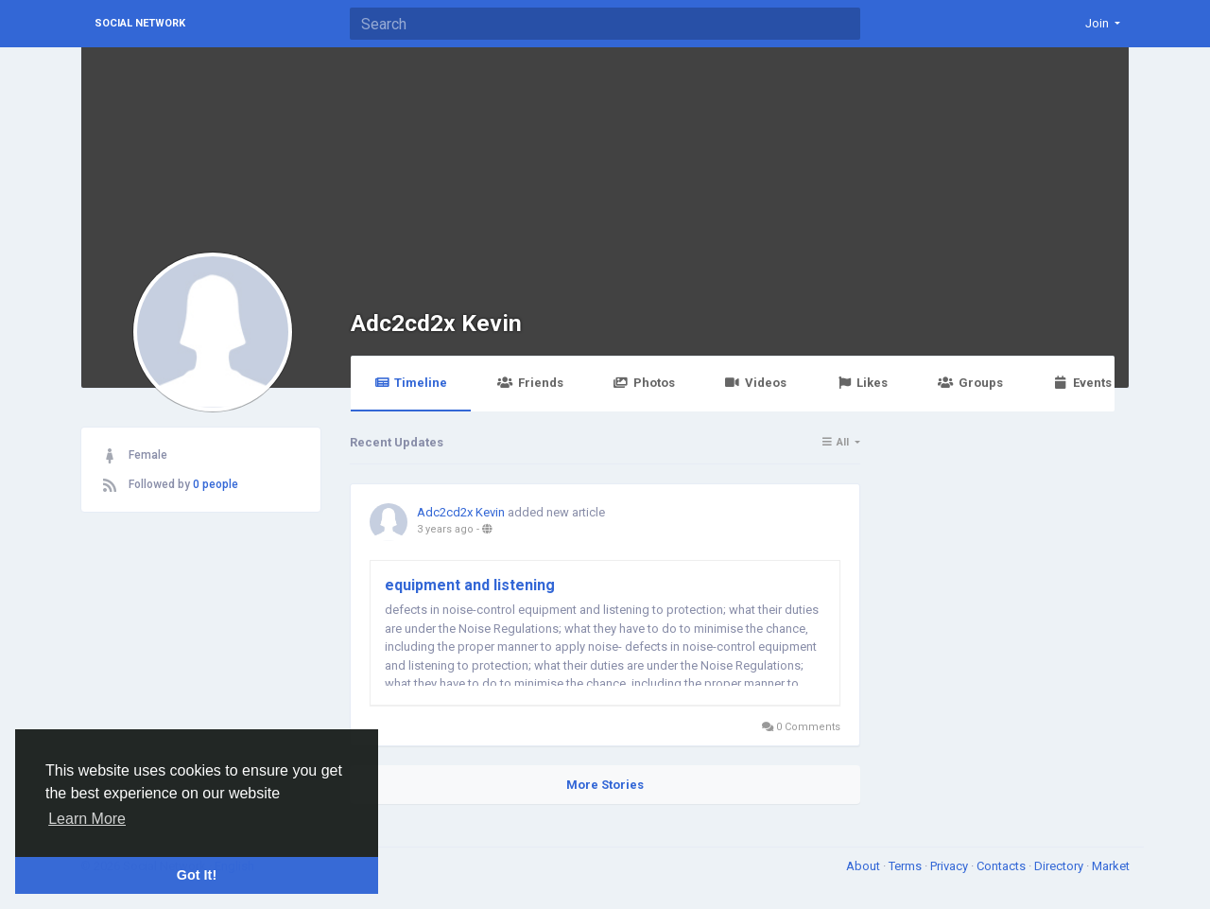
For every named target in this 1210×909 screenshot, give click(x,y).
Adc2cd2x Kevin (436, 323)
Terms (907, 866)
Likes (862, 383)
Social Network (140, 23)
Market (1111, 866)
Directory (1060, 866)
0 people (215, 484)
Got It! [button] (196, 875)
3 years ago (445, 529)
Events (1082, 383)
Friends (529, 383)
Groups (970, 383)
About (864, 866)
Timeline (410, 383)
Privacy (950, 866)
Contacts (1002, 866)
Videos (755, 383)
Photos (644, 383)
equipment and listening (470, 585)
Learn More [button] (87, 819)
